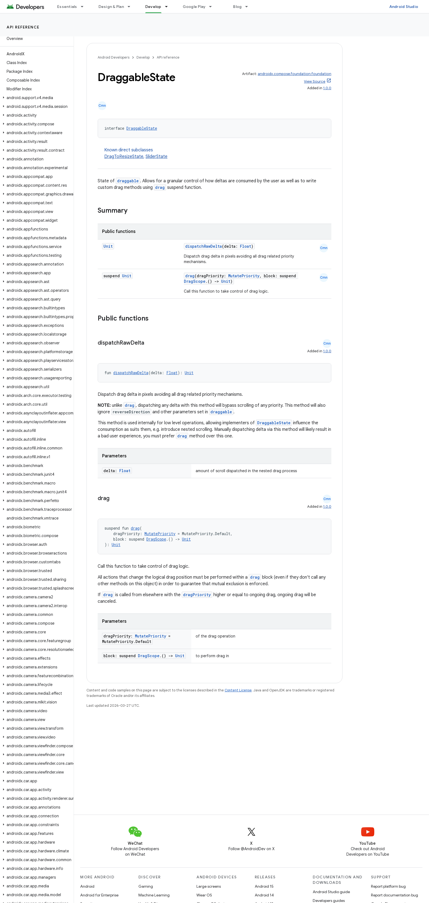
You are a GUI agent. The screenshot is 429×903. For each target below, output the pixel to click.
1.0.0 (327, 88)
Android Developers (113, 57)
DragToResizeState (123, 156)
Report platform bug (388, 886)
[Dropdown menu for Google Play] (212, 6)
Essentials (67, 6)
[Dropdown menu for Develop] (168, 6)
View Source (314, 81)
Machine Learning (154, 895)
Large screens (208, 886)
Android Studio (403, 6)
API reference (23, 27)
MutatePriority (243, 275)
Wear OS (204, 895)
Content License (238, 690)
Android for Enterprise (99, 895)
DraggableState (141, 128)
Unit (108, 246)
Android (87, 886)
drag (160, 187)
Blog (237, 6)
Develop (143, 57)
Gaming (145, 886)
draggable (128, 180)
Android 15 (264, 886)
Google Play (194, 6)
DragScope (194, 281)
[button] (35, 97)
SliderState (156, 156)
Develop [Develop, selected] (153, 6)
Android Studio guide (331, 891)
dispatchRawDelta (203, 246)
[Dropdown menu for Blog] (249, 6)
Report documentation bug (394, 895)
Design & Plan (111, 6)
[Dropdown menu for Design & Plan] (131, 6)
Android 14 (264, 895)
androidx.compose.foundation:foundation (294, 73)
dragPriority (197, 594)
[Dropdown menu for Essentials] (84, 6)
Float (245, 246)
